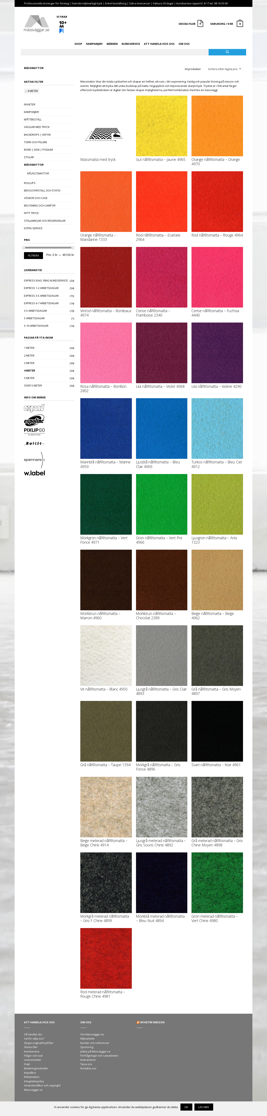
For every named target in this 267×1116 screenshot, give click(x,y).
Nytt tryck (31, 213)
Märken (112, 44)
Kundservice (131, 44)
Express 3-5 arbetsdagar (41, 296)
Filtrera (33, 255)
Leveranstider (32, 1060)
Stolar (29, 157)
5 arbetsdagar (34, 318)
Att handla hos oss (159, 44)
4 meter (33, 91)
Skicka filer (31, 1047)
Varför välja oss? (34, 1038)
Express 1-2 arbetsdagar (41, 288)
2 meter (29, 355)
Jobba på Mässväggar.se (95, 1051)
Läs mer (203, 1107)
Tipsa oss (86, 1064)
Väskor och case (36, 198)
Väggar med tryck (36, 127)
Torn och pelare (35, 142)
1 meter (29, 348)
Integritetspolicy (34, 1081)
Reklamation (31, 1077)
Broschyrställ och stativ (42, 190)
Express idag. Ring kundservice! (46, 280)
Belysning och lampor (39, 205)
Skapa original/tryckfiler (38, 1043)
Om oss (184, 44)
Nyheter (29, 104)
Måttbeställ (33, 119)
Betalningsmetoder (36, 1068)
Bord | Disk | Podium (38, 149)
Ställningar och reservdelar (44, 221)
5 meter (29, 378)
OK (186, 1107)
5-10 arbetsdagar (36, 326)
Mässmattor (34, 164)
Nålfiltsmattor (38, 173)
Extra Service (33, 228)
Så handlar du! (33, 1034)
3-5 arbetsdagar (35, 311)
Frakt (27, 1064)
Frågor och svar (33, 1055)
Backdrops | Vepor (37, 134)
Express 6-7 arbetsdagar (41, 303)
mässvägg (211, 90)
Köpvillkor (30, 1073)
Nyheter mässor (152, 1022)
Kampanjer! (94, 44)
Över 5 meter (33, 385)
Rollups (29, 183)
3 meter (29, 363)
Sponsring (86, 1047)
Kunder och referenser (94, 1043)
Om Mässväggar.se (92, 1034)
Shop (78, 44)
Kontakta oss (88, 1068)
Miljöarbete (87, 1038)
